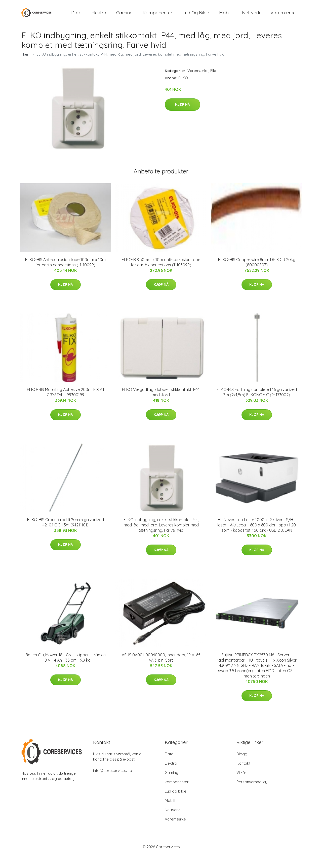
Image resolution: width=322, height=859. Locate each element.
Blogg (241, 757)
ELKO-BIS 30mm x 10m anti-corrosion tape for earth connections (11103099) (161, 266)
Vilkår (241, 776)
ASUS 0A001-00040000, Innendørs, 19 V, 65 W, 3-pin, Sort (161, 661)
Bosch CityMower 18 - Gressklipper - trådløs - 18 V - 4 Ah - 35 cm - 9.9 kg (65, 661)
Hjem (25, 57)
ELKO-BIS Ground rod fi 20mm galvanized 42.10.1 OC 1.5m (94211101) (65, 526)
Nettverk (251, 14)
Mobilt (225, 14)
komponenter (157, 14)
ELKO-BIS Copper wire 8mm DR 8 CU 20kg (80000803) (256, 266)
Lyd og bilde (195, 14)
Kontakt (243, 766)
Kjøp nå (182, 108)
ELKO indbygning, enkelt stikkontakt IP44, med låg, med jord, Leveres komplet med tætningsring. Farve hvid (161, 528)
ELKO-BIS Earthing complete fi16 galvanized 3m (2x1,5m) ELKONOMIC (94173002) (257, 395)
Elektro (99, 14)
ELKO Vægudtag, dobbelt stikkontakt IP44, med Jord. (161, 395)
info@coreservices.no (112, 774)
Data (76, 14)
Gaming (124, 14)
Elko (214, 74)
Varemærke (283, 14)
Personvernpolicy (251, 785)
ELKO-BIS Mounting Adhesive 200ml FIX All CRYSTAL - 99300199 (65, 395)
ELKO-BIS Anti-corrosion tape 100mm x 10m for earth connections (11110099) (65, 266)
